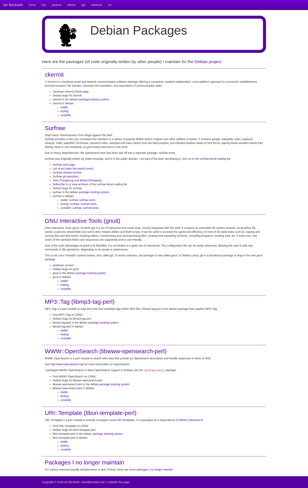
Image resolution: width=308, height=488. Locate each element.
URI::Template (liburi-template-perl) (91, 413)
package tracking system (94, 99)
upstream (58, 265)
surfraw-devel (208, 158)
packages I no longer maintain (155, 469)
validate (112, 482)
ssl (109, 4)
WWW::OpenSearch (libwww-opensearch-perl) (106, 351)
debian (71, 4)
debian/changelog (91, 180)
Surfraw (55, 128)
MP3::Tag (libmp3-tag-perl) (80, 301)
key (44, 4)
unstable (65, 115)
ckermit (54, 74)
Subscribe (59, 184)
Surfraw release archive (67, 172)
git (111, 255)
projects (56, 4)
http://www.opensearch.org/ (67, 364)
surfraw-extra (87, 200)
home (32, 4)
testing (64, 111)
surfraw (73, 200)
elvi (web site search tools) (77, 168)
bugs (65, 95)
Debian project (207, 61)
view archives (80, 184)
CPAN (78, 314)
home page (82, 91)
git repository (71, 176)
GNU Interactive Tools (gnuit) (82, 220)
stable (64, 107)
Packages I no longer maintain (84, 462)
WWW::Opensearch (191, 420)
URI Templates (126, 420)
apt (83, 4)
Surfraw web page (64, 164)
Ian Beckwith (13, 5)
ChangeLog (66, 180)
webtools (96, 4)
